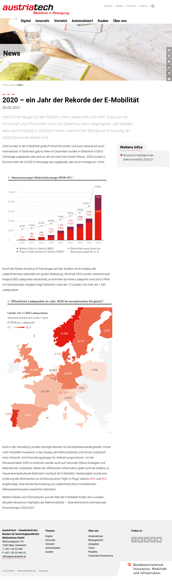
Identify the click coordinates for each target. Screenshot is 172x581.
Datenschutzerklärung (26, 571)
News (13, 85)
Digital (26, 21)
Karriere (108, 6)
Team (91, 547)
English (143, 6)
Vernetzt (60, 21)
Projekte (92, 551)
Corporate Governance (100, 555)
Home (5, 85)
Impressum (43, 571)
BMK (93, 478)
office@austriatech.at (14, 556)
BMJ (104, 478)
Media (119, 6)
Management (95, 540)
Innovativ (42, 21)
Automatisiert (82, 21)
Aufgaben (93, 544)
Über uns (120, 21)
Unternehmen (95, 536)
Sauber (103, 21)
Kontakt (131, 6)
